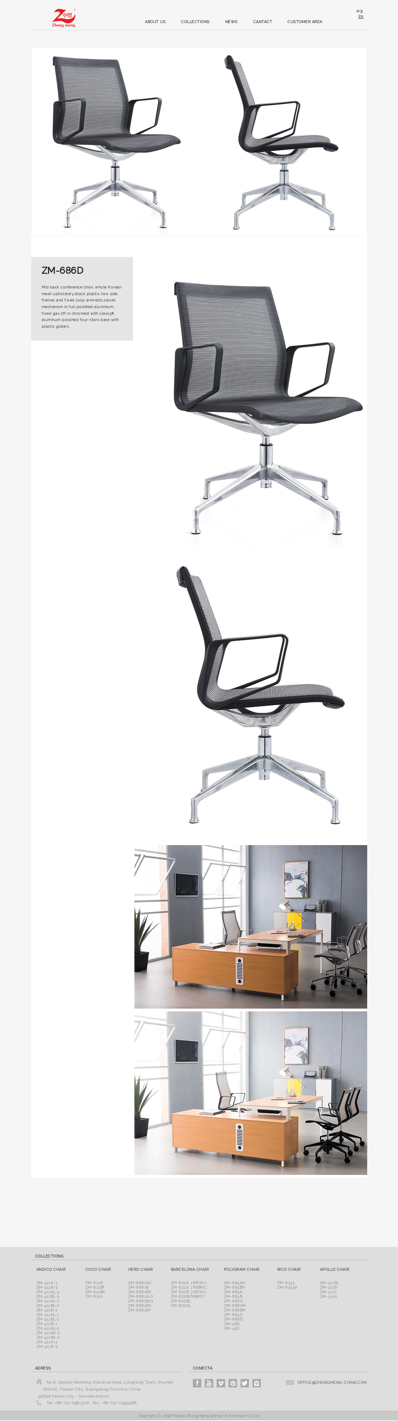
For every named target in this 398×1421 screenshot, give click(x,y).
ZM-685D (233, 1314)
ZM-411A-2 (47, 1342)
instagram (256, 1383)
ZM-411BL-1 (47, 1319)
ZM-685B (233, 1296)
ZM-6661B (138, 1287)
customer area (304, 22)
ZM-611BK (95, 1292)
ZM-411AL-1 (47, 1314)
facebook (197, 1383)
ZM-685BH (234, 1287)
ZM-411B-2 (47, 1310)
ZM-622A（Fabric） (191, 1287)
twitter (244, 1383)
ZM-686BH (235, 1310)
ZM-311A (328, 1296)
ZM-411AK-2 (48, 1333)
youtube (209, 1383)
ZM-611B (94, 1283)
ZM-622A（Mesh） (190, 1283)
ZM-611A (94, 1296)
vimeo (221, 1383)
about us (155, 22)
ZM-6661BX (140, 1305)
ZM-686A (233, 1301)
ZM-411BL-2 (48, 1305)
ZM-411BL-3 (48, 1296)
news (231, 22)
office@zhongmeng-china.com (332, 1382)
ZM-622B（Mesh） (190, 1292)
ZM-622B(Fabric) (188, 1296)
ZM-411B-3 (47, 1287)
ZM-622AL (181, 1305)
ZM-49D (232, 1328)
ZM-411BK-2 (48, 1337)
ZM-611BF (95, 1287)
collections (195, 22)
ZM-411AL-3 (48, 1292)
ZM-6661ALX (141, 1296)
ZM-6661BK (140, 1292)
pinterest (233, 1383)
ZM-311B (328, 1287)
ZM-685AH (234, 1283)
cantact (262, 22)
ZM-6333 (286, 1283)
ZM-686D (233, 1319)
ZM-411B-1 (46, 1324)
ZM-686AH (235, 1305)
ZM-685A (233, 1292)
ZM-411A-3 (47, 1283)
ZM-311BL (329, 1283)
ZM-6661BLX (141, 1301)
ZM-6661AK (140, 1283)
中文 (360, 11)
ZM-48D (232, 1324)
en (361, 17)
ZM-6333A (287, 1287)
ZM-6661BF (139, 1310)
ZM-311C (328, 1292)
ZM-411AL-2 (48, 1301)
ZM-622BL (181, 1301)
